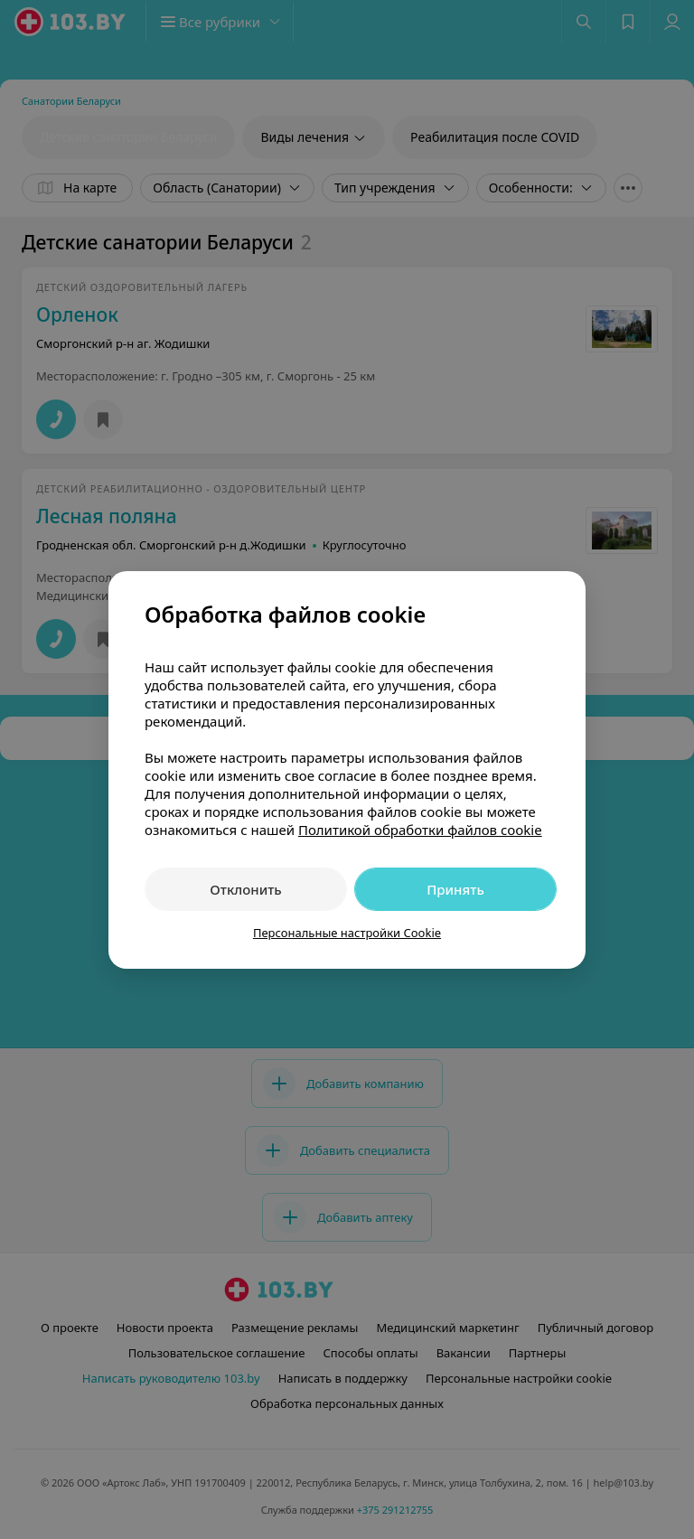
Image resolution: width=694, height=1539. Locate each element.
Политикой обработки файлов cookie (420, 830)
